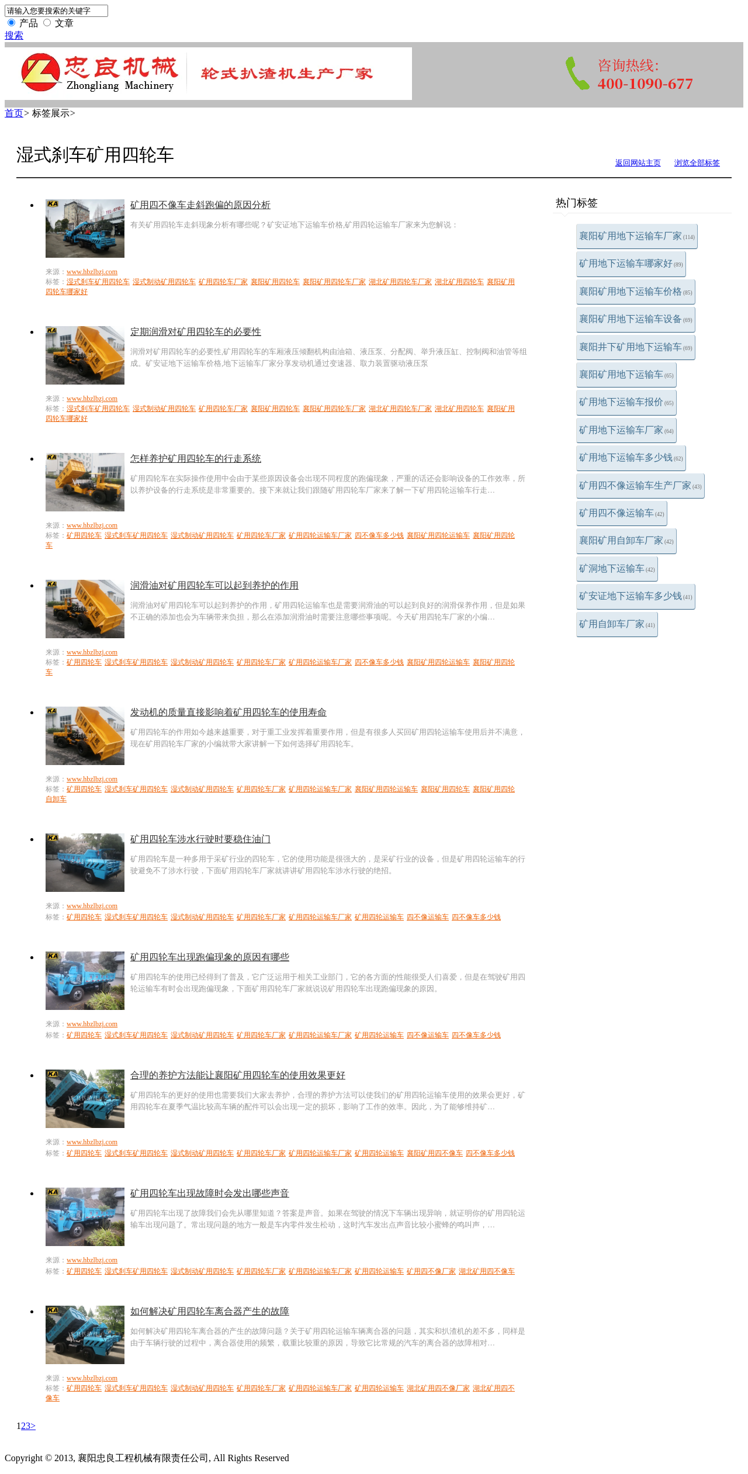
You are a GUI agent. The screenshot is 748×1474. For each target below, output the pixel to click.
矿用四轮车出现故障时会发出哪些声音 (209, 1193)
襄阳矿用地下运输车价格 (635, 291)
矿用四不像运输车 (621, 513)
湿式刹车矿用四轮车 (98, 282)
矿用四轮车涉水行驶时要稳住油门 (200, 839)
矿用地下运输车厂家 (626, 430)
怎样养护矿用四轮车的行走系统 (195, 458)
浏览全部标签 (697, 162)
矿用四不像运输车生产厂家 (640, 485)
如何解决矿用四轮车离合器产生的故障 (209, 1311)
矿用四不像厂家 (431, 1271)
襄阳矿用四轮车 (275, 282)
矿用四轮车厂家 (223, 282)
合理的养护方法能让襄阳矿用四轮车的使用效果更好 (237, 1075)
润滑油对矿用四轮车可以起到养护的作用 (214, 585)
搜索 (14, 35)
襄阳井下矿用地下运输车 (635, 347)
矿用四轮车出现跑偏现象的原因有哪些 (209, 957)
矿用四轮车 (84, 535)
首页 (14, 113)
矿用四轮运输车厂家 (320, 535)
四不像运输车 (428, 917)
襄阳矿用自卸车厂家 (626, 540)
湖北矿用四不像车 (487, 1271)
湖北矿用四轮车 (459, 282)
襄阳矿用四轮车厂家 (334, 282)
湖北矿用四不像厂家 (438, 1388)
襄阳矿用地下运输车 (626, 374)
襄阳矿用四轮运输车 (438, 535)
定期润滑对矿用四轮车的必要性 (195, 332)
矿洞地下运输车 (617, 568)
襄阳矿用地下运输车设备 (635, 319)
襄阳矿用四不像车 (435, 1153)
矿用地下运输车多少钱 (631, 457)
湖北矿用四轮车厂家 (400, 282)
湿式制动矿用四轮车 (164, 282)
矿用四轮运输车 (379, 917)
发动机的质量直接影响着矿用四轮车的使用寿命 (228, 712)
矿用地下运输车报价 (626, 402)
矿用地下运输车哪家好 (631, 263)
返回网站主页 (638, 162)
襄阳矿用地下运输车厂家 (637, 236)
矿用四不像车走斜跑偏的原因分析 (200, 205)
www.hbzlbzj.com (92, 272)
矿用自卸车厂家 (617, 624)
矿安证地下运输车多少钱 (635, 596)
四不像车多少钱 (379, 535)
